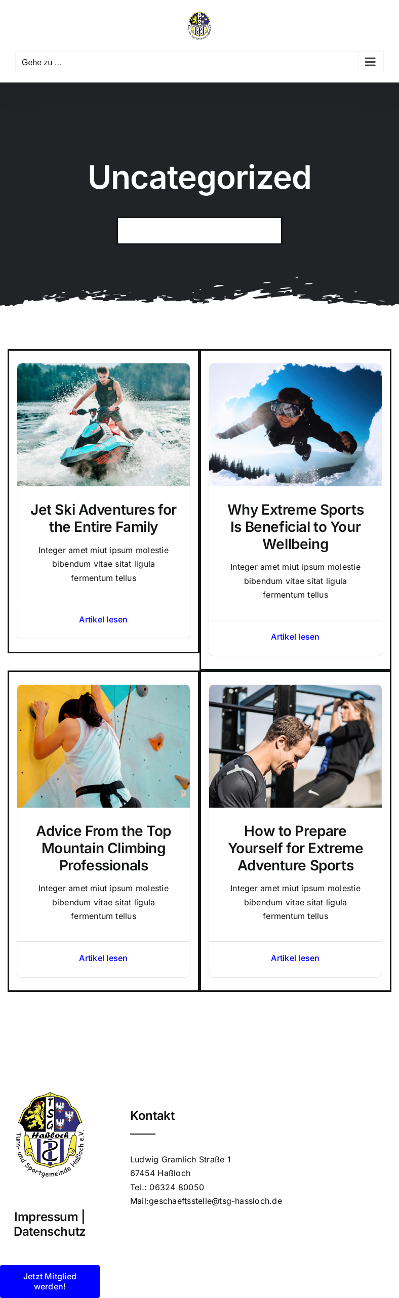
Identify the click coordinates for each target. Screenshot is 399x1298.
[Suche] (130, 230)
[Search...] (199, 230)
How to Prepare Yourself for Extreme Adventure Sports (296, 847)
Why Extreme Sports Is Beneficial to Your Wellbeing (295, 526)
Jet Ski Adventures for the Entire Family (103, 518)
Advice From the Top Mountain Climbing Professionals (103, 847)
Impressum (46, 1216)
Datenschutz (50, 1231)
